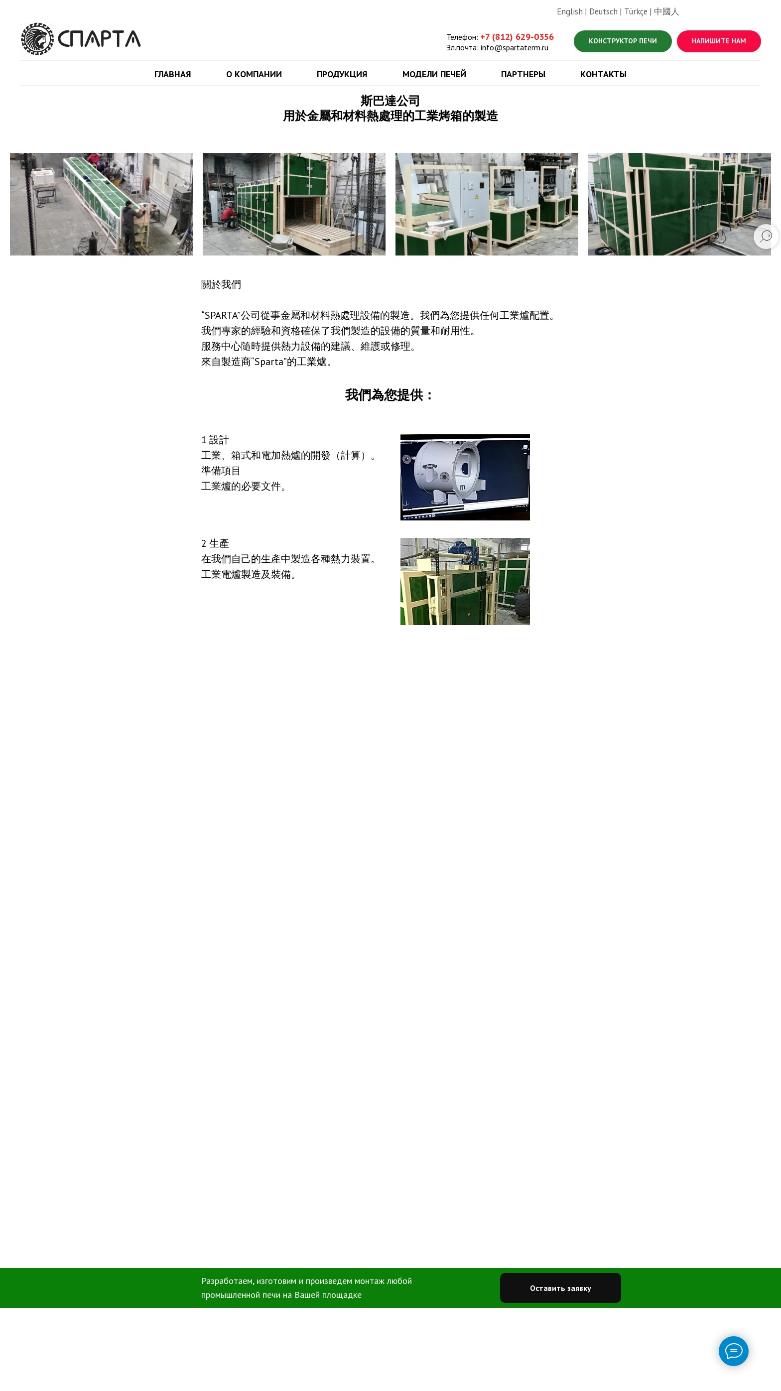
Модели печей (434, 74)
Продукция (342, 74)
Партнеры (523, 74)
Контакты (603, 74)
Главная (172, 74)
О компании (254, 74)
